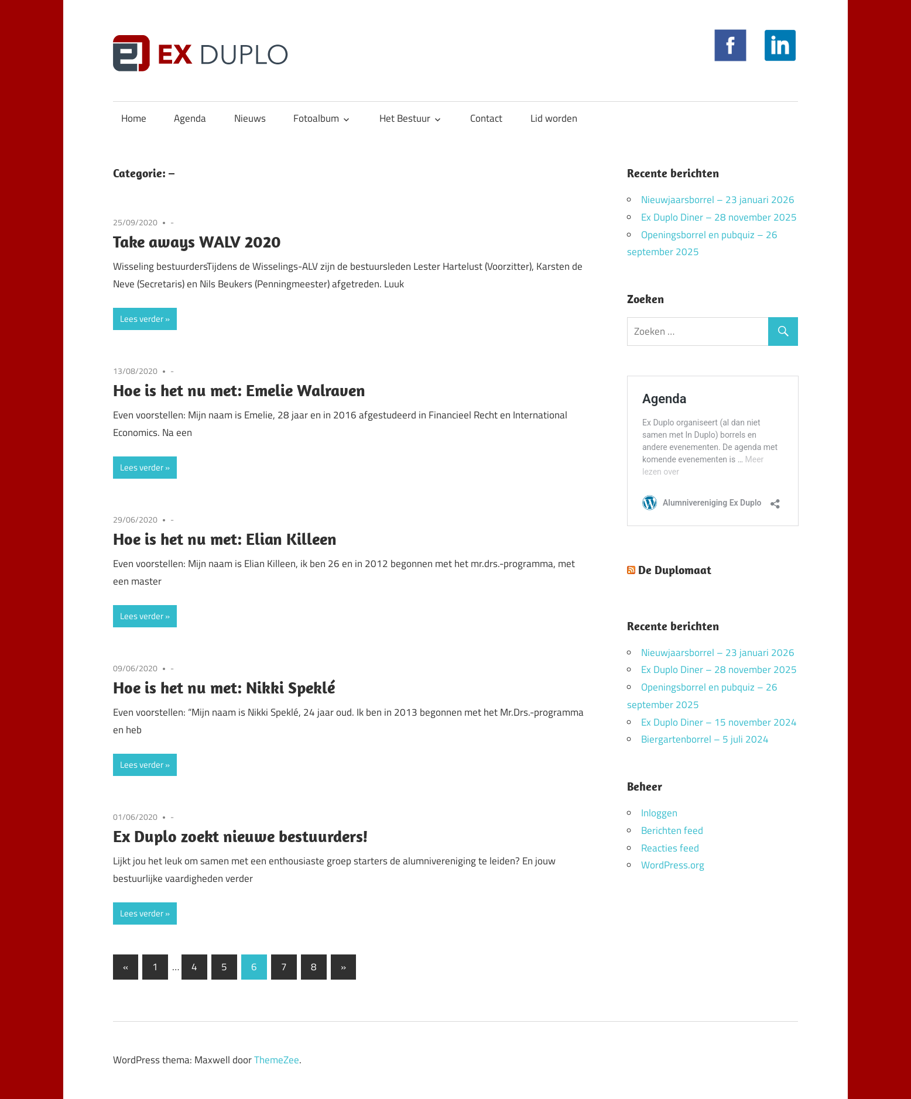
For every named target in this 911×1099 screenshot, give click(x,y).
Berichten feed (672, 830)
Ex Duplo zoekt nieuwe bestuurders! (240, 836)
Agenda (190, 118)
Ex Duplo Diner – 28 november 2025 (719, 217)
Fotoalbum (316, 118)
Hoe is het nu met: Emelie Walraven (239, 390)
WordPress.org (672, 865)
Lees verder (141, 318)
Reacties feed (670, 848)
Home (133, 118)
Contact (486, 118)
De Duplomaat (674, 569)
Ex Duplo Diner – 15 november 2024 (719, 722)
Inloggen (659, 812)
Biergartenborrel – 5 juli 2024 (705, 739)
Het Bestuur (404, 118)
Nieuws (250, 118)
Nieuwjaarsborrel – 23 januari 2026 (717, 199)
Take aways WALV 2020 (197, 241)
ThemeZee (276, 1059)
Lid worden (553, 118)
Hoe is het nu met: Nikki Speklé (224, 687)
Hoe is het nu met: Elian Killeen (225, 538)
